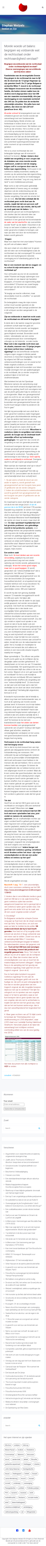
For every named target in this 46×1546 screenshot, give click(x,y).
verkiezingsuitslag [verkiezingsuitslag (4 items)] (11, 1512)
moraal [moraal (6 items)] (31, 1478)
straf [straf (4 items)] (6, 1502)
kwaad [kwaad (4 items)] (34, 1474)
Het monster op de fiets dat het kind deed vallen (23, 1294)
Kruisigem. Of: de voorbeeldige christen (20, 1304)
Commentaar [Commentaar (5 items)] (9, 1455)
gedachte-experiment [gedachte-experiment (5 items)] (12, 1464)
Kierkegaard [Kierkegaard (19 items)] (17, 1474)
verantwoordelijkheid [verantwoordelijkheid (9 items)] (12, 1507)
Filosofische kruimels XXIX (16, 1391)
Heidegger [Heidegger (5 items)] (27, 1464)
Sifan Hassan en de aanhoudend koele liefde (22, 1264)
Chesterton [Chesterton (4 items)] (30, 1450)
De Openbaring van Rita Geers (17, 1408)
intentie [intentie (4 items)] (36, 1464)
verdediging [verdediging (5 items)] (27, 1507)
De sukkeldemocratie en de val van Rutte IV (22, 1200)
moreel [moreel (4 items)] (7, 1483)
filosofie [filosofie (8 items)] (34, 1459)
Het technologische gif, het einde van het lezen (23, 1398)
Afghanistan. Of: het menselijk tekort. (19, 1260)
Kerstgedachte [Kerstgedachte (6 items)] (28, 1469)
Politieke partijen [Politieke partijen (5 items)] (33, 1488)
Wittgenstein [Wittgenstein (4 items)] (31, 1512)
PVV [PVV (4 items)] (6, 1493)
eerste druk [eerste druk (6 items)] (16, 1459)
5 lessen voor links (13, 1175)
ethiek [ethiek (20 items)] (26, 1459)
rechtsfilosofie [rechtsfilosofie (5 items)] (10, 1497)
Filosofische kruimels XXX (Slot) (18, 1388)
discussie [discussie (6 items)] (30, 1455)
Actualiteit (7, 1075)
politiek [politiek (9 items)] (21, 1488)
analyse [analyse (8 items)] (17, 1445)
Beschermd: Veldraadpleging (17, 1172)
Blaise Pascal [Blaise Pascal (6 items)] (9, 1450)
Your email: (8, 1101)
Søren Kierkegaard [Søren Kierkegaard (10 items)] (18, 1502)
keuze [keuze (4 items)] (7, 1474)
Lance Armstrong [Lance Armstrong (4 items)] (11, 1478)
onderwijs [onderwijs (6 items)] (16, 1483)
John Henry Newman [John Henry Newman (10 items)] (12, 1469)
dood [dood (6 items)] (7, 1459)
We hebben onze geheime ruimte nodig (20, 1279)
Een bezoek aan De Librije (15, 1373)
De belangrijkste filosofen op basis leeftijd (21, 1395)
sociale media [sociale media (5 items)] (33, 1497)
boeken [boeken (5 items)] (20, 1450)
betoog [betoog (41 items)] (25, 1445)
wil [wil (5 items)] (22, 1512)
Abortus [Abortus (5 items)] (8, 1445)
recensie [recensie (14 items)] (23, 1493)
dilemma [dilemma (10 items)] (21, 1455)
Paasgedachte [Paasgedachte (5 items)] (10, 1488)
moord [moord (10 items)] (23, 1478)
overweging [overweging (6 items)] (28, 1483)
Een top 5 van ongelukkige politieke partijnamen (24, 1196)
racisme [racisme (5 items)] (14, 1493)
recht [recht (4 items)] (31, 1493)
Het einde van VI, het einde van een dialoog (22, 1239)
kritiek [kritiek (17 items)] (27, 1474)
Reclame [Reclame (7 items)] (22, 1497)
